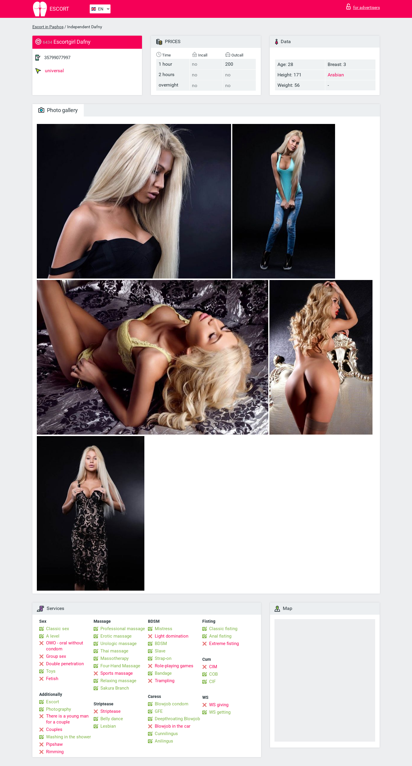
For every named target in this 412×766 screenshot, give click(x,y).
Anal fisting (220, 636)
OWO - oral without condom (64, 646)
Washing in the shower (68, 737)
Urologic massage (118, 643)
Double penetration (65, 663)
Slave (160, 651)
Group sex (56, 656)
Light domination (171, 636)
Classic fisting (223, 628)
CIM (213, 666)
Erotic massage (116, 636)
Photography (58, 709)
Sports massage (116, 673)
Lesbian (108, 726)
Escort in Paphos (48, 26)
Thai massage (114, 651)
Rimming (55, 751)
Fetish (52, 678)
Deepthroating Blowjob (177, 718)
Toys (51, 671)
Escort (52, 701)
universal (49, 71)
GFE (159, 711)
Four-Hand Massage (120, 666)
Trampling (164, 680)
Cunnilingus (166, 733)
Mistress (163, 628)
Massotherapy (114, 658)
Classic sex (57, 628)
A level (52, 636)
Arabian (336, 75)
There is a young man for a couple (67, 719)
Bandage (163, 673)
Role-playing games (174, 666)
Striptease (110, 711)
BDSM (161, 643)
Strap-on (163, 658)
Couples (54, 729)
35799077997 (57, 57)
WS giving (218, 704)
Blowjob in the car (172, 726)
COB (213, 674)
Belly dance (111, 718)
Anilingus (164, 741)
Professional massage (122, 628)
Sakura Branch (114, 688)
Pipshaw (54, 744)
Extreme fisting (224, 643)
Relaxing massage (118, 680)
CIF (212, 681)
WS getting (220, 712)
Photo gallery (58, 110)
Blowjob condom (171, 704)
